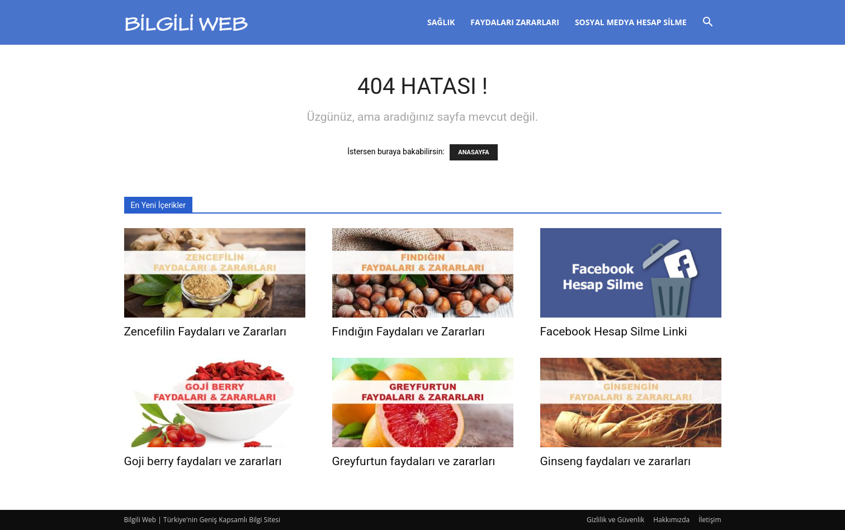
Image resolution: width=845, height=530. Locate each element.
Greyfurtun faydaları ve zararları (413, 461)
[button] (708, 23)
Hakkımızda (671, 519)
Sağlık (441, 22)
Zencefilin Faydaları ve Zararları (205, 331)
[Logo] (186, 22)
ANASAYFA (473, 152)
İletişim (709, 519)
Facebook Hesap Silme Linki (613, 331)
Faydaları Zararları (514, 22)
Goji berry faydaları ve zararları (203, 461)
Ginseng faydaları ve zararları (615, 461)
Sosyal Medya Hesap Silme (631, 22)
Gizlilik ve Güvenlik (615, 519)
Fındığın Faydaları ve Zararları (408, 331)
